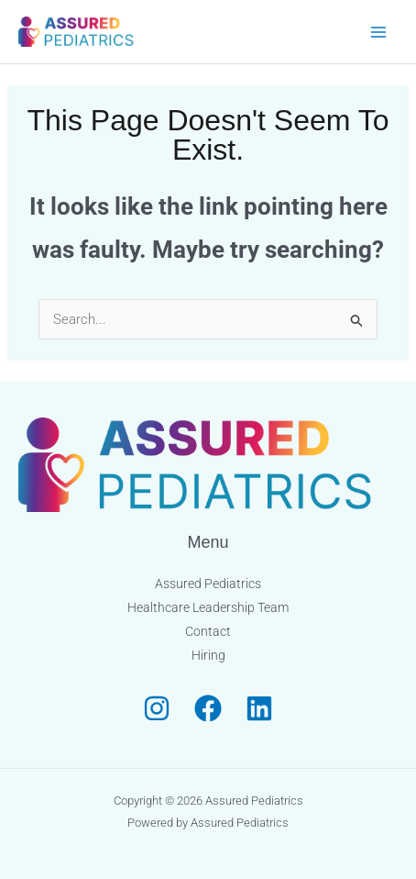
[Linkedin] (259, 708)
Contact (208, 631)
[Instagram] (156, 708)
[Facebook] (208, 708)
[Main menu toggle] (379, 31)
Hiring (208, 655)
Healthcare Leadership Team (208, 607)
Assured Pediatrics (208, 583)
